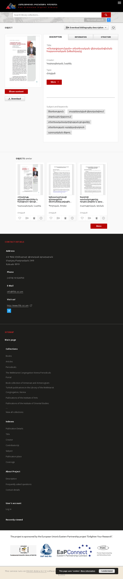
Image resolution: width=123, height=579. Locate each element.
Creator (9, 439)
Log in (8, 509)
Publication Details (14, 428)
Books (9, 356)
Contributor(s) (12, 445)
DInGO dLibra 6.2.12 (36, 571)
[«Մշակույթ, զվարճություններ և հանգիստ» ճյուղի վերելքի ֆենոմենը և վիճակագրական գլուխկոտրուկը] (30, 179)
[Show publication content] (33, 218)
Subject (9, 451)
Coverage (10, 462)
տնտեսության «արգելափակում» (66, 127)
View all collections (14, 412)
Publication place (14, 456)
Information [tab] (81, 37)
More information (88, 571)
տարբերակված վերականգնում (86, 111)
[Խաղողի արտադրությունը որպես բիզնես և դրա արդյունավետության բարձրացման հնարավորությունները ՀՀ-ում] (92, 179)
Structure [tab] (106, 37)
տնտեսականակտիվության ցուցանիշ (69, 122)
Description (11, 478)
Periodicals (11, 367)
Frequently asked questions (18, 484)
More (98, 226)
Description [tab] (55, 37)
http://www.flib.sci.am (18, 305)
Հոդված (51, 73)
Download (14, 98)
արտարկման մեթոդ (59, 132)
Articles (9, 361)
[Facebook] (9, 310)
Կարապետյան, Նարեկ (59, 63)
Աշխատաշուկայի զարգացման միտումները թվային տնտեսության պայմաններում (59, 199)
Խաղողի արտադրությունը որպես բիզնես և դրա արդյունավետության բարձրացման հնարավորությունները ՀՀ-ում (92, 199)
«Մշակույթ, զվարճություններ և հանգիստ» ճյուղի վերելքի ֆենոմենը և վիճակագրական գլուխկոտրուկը (28, 199)
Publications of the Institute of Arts (22, 397)
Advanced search (95, 20)
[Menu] (119, 2)
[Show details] (40, 218)
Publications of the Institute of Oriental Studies (27, 403)
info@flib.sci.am (15, 291)
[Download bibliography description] (26, 218)
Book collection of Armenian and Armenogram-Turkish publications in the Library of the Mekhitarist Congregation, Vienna (30, 388)
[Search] (106, 14)
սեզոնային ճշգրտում (59, 116)
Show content (16, 91)
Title (8, 434)
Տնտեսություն (56, 111)
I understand (107, 571)
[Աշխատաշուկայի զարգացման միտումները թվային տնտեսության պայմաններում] (61, 179)
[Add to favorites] (113, 28)
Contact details (13, 490)
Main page (10, 339)
